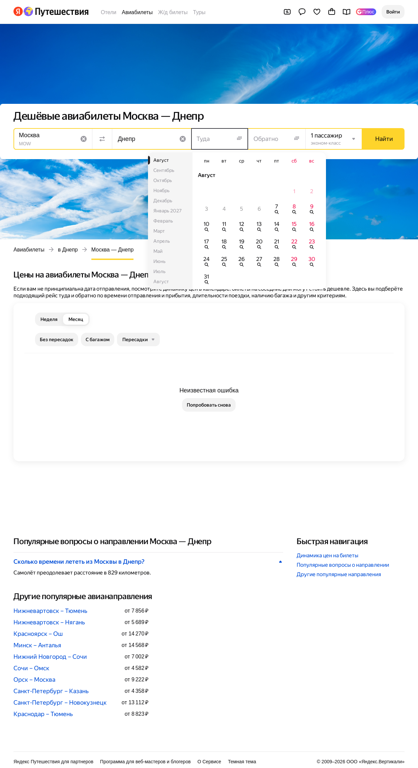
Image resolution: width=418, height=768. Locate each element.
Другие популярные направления (339, 574)
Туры (199, 12)
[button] (393, 12)
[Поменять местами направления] (102, 139)
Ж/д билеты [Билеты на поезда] (173, 12)
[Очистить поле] (84, 139)
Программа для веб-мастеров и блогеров (145, 761)
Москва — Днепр (112, 250)
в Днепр (68, 250)
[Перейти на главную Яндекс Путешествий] (56, 11)
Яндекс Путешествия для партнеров (53, 761)
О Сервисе (209, 761)
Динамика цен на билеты (327, 555)
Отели (108, 12)
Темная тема (242, 761)
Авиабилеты (137, 12)
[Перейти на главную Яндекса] (18, 11)
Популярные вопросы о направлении (343, 565)
